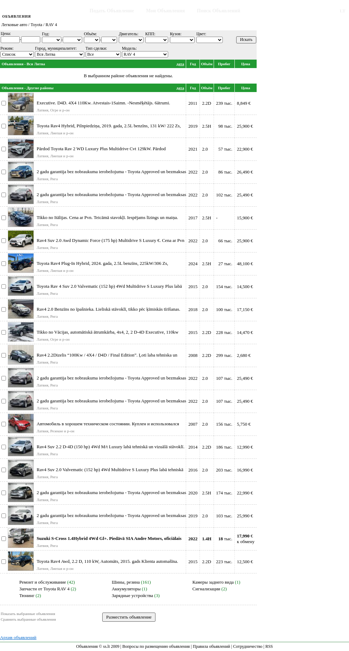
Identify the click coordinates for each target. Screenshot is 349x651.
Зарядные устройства (132, 595)
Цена (245, 64)
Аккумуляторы (126, 588)
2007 (192, 424)
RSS (269, 646)
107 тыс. (224, 378)
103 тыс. (224, 515)
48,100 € (245, 263)
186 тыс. (224, 447)
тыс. (225, 538)
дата (180, 64)
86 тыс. (225, 172)
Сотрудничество (247, 646)
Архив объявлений (18, 637)
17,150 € (245, 309)
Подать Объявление (112, 10)
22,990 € (245, 492)
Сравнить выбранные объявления (28, 619)
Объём (207, 64)
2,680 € (244, 355)
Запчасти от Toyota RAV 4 (44, 588)
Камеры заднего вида (213, 582)
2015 (192, 286)
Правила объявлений (211, 646)
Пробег (224, 64)
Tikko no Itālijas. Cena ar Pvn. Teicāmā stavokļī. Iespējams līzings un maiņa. (107, 217)
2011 (192, 103)
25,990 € (245, 515)
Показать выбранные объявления (28, 614)
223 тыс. (224, 561)
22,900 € (245, 149)
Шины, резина (126, 582)
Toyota (36, 24)
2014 (192, 447)
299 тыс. (224, 355)
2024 (192, 263)
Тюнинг (27, 595)
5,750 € (244, 424)
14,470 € (245, 332)
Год (193, 64)
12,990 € (245, 447)
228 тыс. (224, 332)
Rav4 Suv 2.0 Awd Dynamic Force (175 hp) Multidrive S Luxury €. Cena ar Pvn (110, 240)
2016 (192, 470)
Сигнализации (206, 588)
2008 (192, 355)
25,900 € (245, 126)
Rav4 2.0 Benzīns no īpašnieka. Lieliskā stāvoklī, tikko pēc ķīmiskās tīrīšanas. (108, 309)
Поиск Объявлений (218, 10)
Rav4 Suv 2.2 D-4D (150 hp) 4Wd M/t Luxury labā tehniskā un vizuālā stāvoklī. (110, 446)
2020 (192, 492)
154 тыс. (224, 286)
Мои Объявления (165, 10)
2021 (192, 149)
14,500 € (245, 286)
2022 (192, 172)
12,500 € (245, 561)
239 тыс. (224, 103)
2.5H (206, 126)
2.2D (206, 103)
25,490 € (245, 194)
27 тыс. (225, 263)
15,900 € (245, 217)
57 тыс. (225, 149)
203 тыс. (224, 470)
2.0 (205, 149)
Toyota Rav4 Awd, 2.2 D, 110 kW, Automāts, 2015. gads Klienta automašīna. (107, 561)
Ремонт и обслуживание (42, 582)
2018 (192, 309)
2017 (192, 217)
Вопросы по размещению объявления (156, 646)
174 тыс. (224, 492)
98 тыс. (225, 126)
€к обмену (246, 538)
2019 (192, 126)
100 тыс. (224, 309)
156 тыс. (224, 424)
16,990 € (245, 470)
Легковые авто (14, 24)
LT (342, 10)
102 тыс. (224, 194)
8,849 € (244, 103)
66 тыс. (225, 240)
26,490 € (245, 172)
